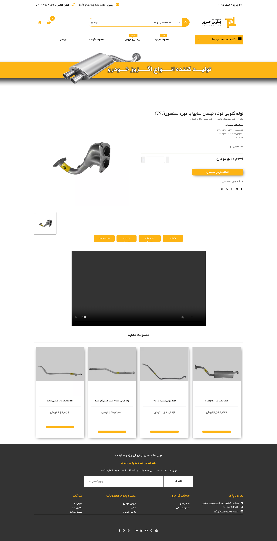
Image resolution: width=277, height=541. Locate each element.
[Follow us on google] (136, 530)
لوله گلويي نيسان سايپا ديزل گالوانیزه (112, 401)
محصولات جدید (161, 38)
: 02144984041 (55, 5)
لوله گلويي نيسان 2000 (164, 401)
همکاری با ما (76, 512)
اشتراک (178, 481)
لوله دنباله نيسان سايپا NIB (60, 401)
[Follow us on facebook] (119, 530)
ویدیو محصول (104, 238)
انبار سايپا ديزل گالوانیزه (216, 401)
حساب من (185, 503)
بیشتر (63, 40)
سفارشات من (183, 507)
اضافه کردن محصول (217, 172)
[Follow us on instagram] (151, 530)
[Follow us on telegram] (124, 530)
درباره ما (78, 503)
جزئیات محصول (126, 239)
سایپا (133, 507)
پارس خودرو (129, 512)
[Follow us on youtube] (146, 530)
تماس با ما (77, 507)
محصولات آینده (96, 40)
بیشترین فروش (132, 38)
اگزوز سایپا (208, 119)
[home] (40, 22)
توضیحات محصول (149, 239)
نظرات (173, 238)
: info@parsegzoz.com (99, 5)
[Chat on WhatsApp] (129, 530)
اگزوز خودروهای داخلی (226, 119)
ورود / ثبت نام (230, 5)
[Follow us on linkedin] (141, 530)
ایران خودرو (129, 503)
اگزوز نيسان (196, 119)
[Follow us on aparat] (156, 530)
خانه (241, 119)
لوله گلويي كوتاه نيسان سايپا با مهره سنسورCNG (199, 113)
